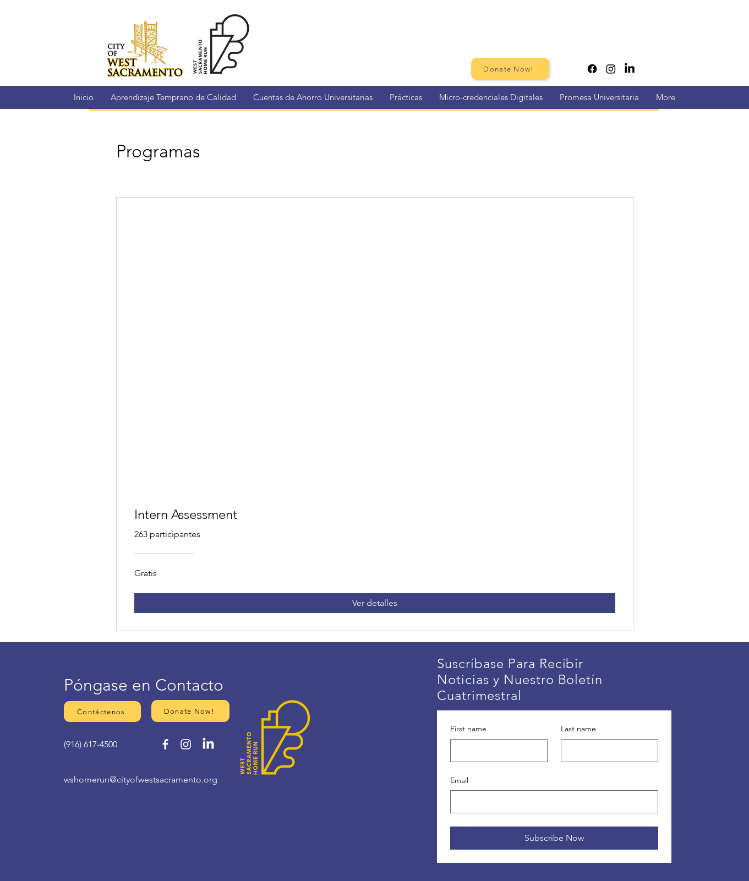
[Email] (551, 802)
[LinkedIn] (630, 69)
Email (459, 780)
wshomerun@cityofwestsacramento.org (140, 779)
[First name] (495, 751)
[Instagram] (611, 69)
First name (468, 729)
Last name (578, 729)
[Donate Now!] (510, 69)
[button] (102, 711)
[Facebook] (592, 69)
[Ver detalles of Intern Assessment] (374, 603)
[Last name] (606, 751)
